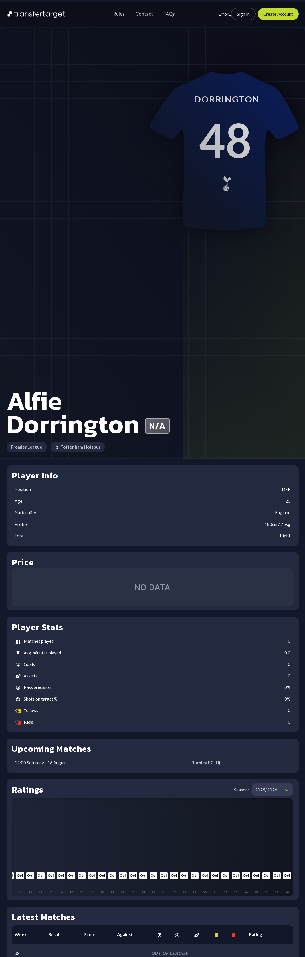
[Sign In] (243, 14)
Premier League (26, 446)
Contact (144, 14)
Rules (119, 14)
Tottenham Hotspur (78, 446)
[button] (286, 789)
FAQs (169, 14)
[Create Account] (278, 14)
